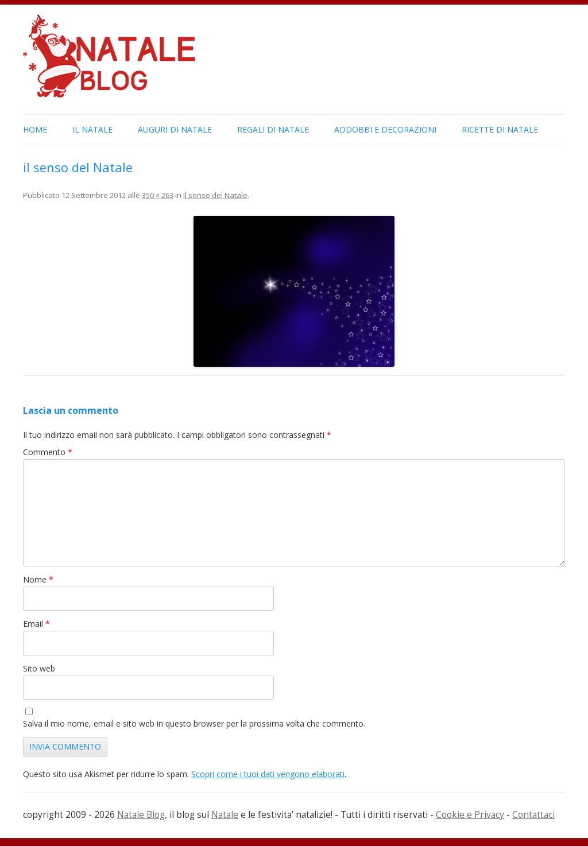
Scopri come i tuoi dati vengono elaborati (268, 774)
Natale (224, 815)
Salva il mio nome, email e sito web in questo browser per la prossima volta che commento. (194, 723)
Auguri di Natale (175, 129)
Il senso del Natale (215, 195)
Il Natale (92, 129)
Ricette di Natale (500, 129)
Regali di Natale (273, 129)
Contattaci (533, 815)
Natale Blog (141, 815)
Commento (47, 452)
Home (35, 129)
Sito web (39, 668)
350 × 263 (157, 195)
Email (36, 623)
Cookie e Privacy (470, 815)
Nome (38, 579)
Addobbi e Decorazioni (385, 129)
